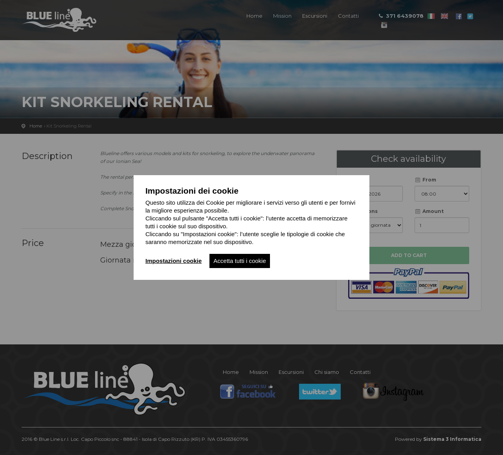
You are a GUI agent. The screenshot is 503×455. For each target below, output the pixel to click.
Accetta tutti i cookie (239, 260)
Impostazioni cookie (173, 260)
